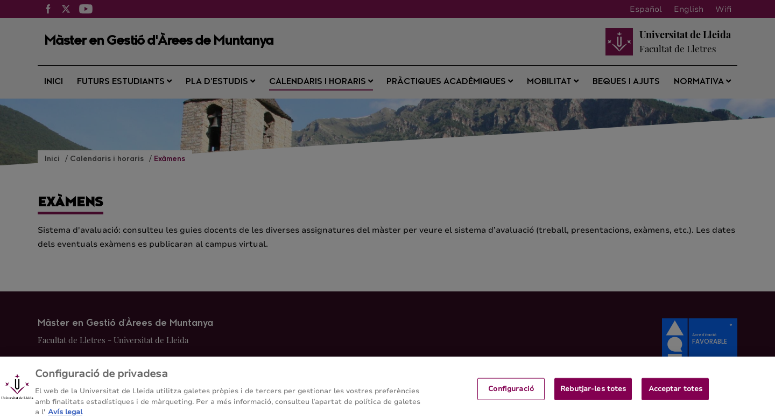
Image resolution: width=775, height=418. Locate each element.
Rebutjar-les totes (593, 393)
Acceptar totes (676, 393)
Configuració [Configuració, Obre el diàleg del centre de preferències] (511, 393)
